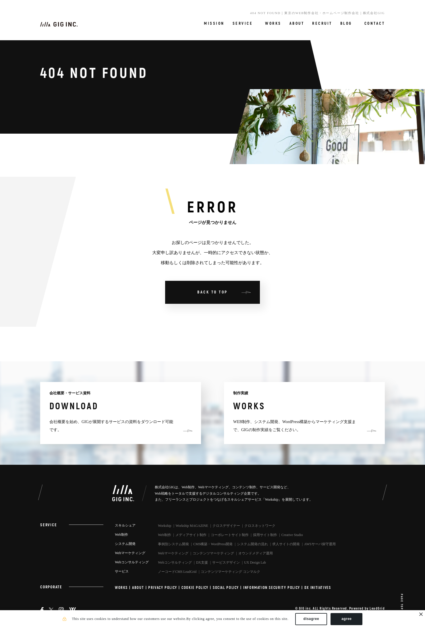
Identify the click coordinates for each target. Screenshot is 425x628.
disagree (311, 619)
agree (346, 619)
